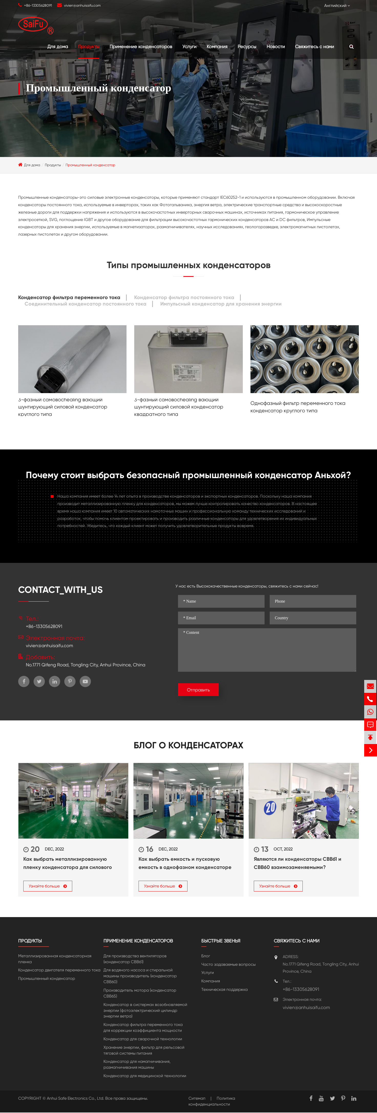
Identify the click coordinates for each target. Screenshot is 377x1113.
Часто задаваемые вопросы (228, 964)
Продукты (88, 46)
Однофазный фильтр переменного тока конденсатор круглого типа (297, 407)
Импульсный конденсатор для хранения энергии (221, 304)
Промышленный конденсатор (90, 165)
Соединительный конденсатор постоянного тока (85, 304)
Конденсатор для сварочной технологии (142, 1039)
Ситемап (196, 1099)
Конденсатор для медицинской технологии (144, 1076)
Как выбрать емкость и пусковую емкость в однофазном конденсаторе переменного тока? (185, 863)
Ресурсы (247, 46)
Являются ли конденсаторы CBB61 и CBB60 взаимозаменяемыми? (297, 863)
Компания (217, 46)
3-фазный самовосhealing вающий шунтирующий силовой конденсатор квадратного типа (178, 407)
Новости (276, 46)
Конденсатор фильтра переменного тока (69, 297)
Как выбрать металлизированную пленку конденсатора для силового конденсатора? (67, 863)
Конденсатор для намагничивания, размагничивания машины (137, 1065)
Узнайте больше (48, 886)
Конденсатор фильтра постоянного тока (184, 297)
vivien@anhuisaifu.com (82, 5)
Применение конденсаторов (141, 46)
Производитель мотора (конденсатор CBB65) (139, 994)
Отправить (198, 689)
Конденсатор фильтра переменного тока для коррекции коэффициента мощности (143, 1028)
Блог (205, 956)
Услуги (189, 46)
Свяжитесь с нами (314, 46)
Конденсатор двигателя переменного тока (59, 970)
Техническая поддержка (224, 990)
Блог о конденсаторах (188, 745)
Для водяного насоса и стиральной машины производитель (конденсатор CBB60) (140, 976)
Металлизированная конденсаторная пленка (54, 959)
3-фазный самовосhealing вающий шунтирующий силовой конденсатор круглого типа (62, 407)
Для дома (57, 46)
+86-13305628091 (38, 5)
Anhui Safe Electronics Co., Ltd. (75, 1099)
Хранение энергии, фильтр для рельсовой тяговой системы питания (143, 1051)
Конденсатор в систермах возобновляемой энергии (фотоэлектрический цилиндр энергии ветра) (145, 1011)
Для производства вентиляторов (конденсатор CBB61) (134, 959)
